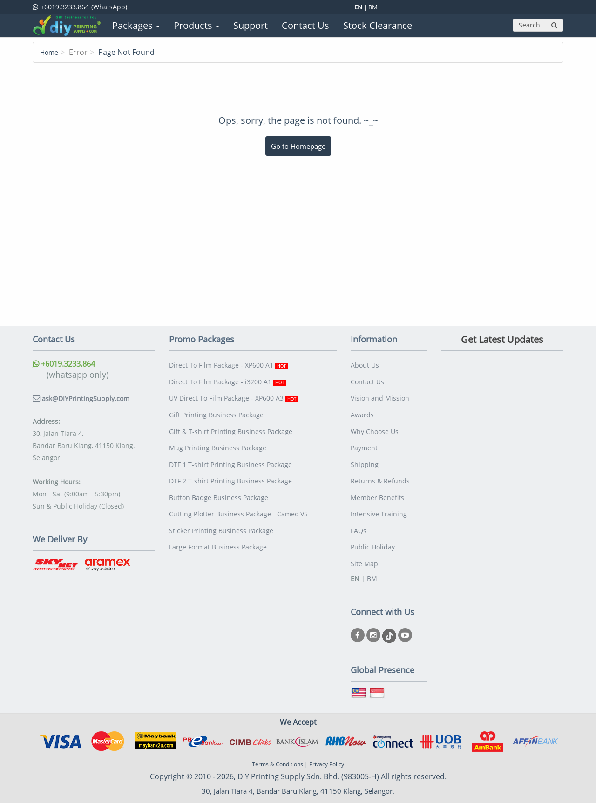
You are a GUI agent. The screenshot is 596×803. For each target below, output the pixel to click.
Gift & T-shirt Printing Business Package (230, 421)
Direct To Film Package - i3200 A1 (227, 378)
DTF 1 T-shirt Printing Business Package (230, 450)
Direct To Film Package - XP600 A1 (228, 363)
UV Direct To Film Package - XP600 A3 (233, 392)
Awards (362, 406)
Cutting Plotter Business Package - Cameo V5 (238, 493)
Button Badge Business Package (218, 479)
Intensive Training (379, 493)
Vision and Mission (380, 392)
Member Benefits (377, 479)
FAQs (358, 507)
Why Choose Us (375, 421)
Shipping (365, 450)
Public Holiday (373, 522)
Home (50, 52)
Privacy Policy (326, 737)
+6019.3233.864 (67, 363)
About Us (365, 363)
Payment (364, 435)
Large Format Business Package (218, 522)
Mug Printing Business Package (217, 435)
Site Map (364, 536)
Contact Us (367, 378)
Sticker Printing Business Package (221, 507)
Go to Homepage (298, 145)
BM (373, 7)
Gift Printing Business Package (216, 406)
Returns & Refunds (380, 464)
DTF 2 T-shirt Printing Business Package (230, 464)
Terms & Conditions (277, 737)
